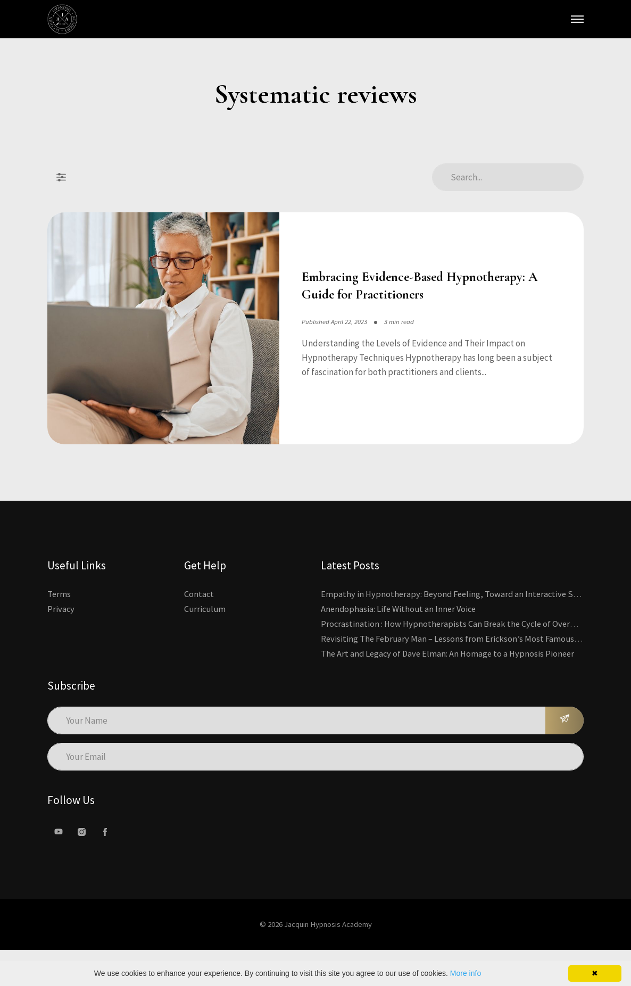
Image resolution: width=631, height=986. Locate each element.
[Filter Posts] (61, 177)
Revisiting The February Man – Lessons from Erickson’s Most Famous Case (459, 674)
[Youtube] (58, 867)
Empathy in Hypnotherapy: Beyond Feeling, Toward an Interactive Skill (455, 629)
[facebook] (105, 867)
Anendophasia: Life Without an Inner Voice (400, 644)
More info (465, 973)
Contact (199, 629)
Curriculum (205, 644)
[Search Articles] (508, 177)
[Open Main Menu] (577, 19)
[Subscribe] (564, 756)
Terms (59, 629)
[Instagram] (82, 867)
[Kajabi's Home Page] (62, 19)
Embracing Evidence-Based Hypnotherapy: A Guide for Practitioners (413, 303)
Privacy (61, 644)
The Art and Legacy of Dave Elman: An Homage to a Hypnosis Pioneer (450, 689)
